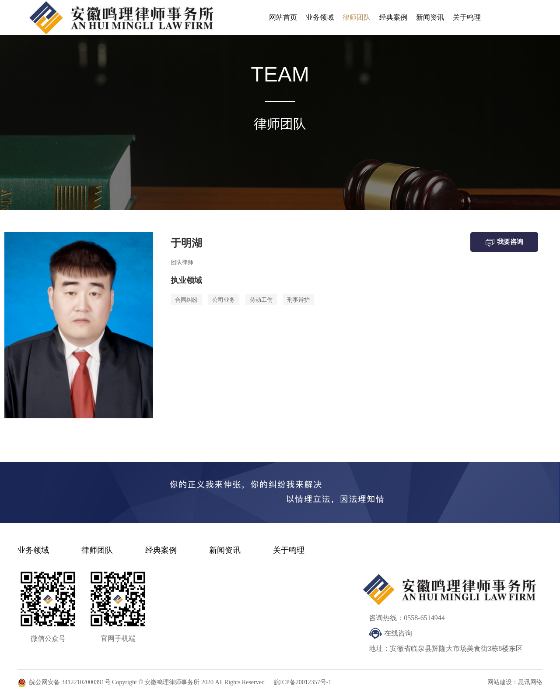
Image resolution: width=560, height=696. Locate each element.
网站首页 (283, 17)
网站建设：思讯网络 (514, 682)
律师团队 (357, 17)
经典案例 (393, 17)
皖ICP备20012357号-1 (302, 682)
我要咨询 (504, 242)
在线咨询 (398, 633)
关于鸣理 (467, 17)
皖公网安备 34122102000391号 (70, 682)
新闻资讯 (430, 17)
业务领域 (320, 17)
